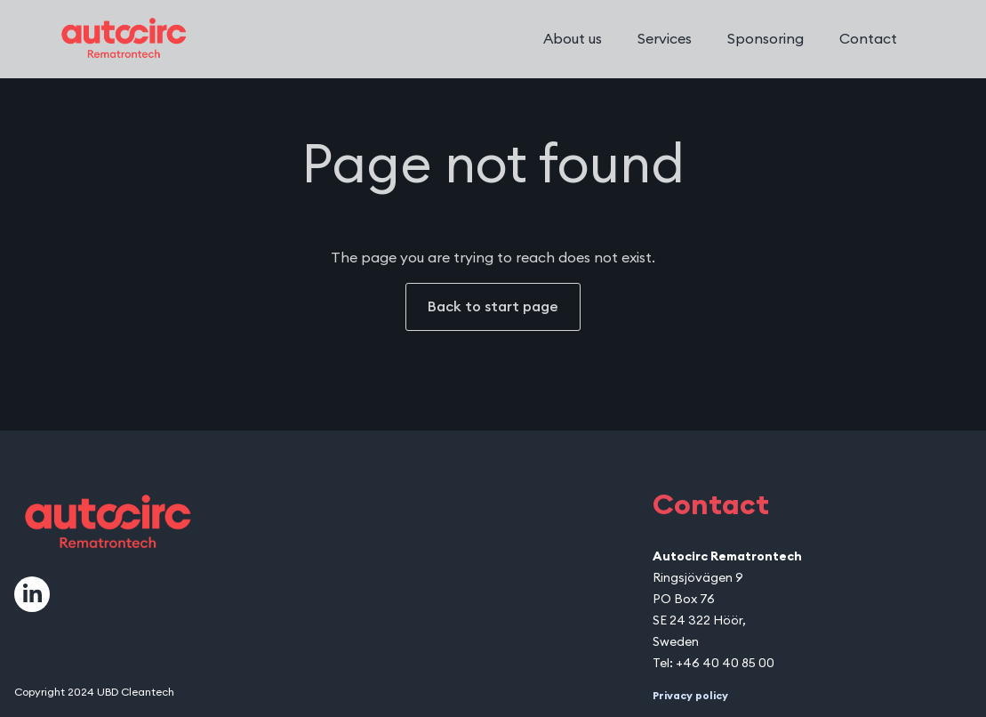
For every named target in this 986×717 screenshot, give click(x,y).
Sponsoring (765, 39)
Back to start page (493, 307)
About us (572, 39)
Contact (868, 39)
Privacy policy (690, 695)
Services (664, 39)
